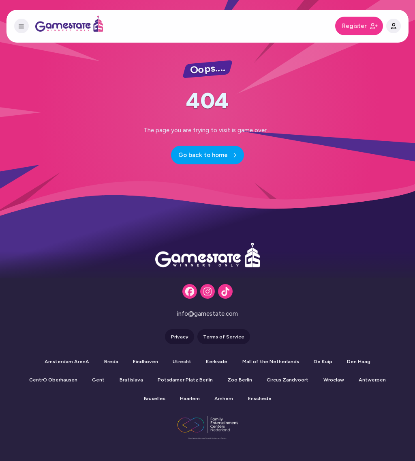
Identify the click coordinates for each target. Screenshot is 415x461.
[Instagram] (207, 291)
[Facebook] (189, 291)
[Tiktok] (225, 291)
